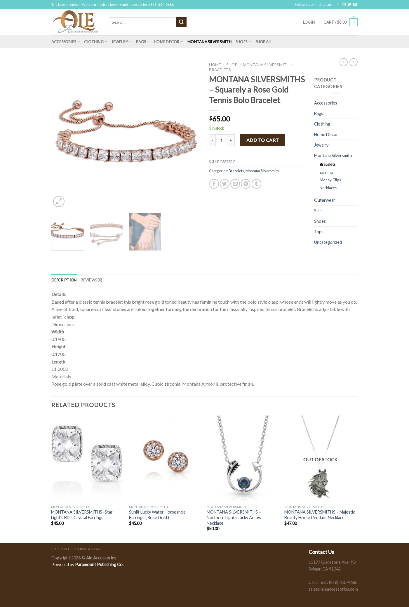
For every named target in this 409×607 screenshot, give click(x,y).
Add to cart (262, 140)
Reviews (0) (91, 280)
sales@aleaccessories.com (333, 589)
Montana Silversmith (209, 41)
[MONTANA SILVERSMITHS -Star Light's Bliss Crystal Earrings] (87, 458)
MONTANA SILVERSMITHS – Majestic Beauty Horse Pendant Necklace (319, 514)
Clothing (96, 41)
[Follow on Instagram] (344, 5)
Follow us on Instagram (313, 4)
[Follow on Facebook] (338, 5)
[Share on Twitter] (224, 184)
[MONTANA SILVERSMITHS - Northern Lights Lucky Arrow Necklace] (243, 458)
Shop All (263, 41)
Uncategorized (328, 242)
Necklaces (328, 187)
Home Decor (168, 41)
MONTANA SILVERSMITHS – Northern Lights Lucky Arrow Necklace (234, 517)
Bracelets (220, 69)
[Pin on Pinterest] (245, 184)
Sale (318, 210)
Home (215, 64)
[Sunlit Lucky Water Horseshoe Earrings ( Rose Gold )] (165, 458)
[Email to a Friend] (235, 184)
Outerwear (324, 200)
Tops (318, 231)
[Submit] (181, 22)
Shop (231, 64)
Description (64, 280)
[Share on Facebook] (214, 184)
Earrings (326, 172)
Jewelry (122, 41)
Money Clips (330, 180)
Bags (143, 41)
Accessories (65, 41)
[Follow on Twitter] (349, 5)
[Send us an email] (355, 5)
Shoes (243, 41)
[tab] (64, 280)
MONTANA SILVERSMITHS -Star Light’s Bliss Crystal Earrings (82, 514)
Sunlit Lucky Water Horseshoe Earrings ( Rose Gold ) (157, 514)
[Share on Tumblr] (256, 184)
